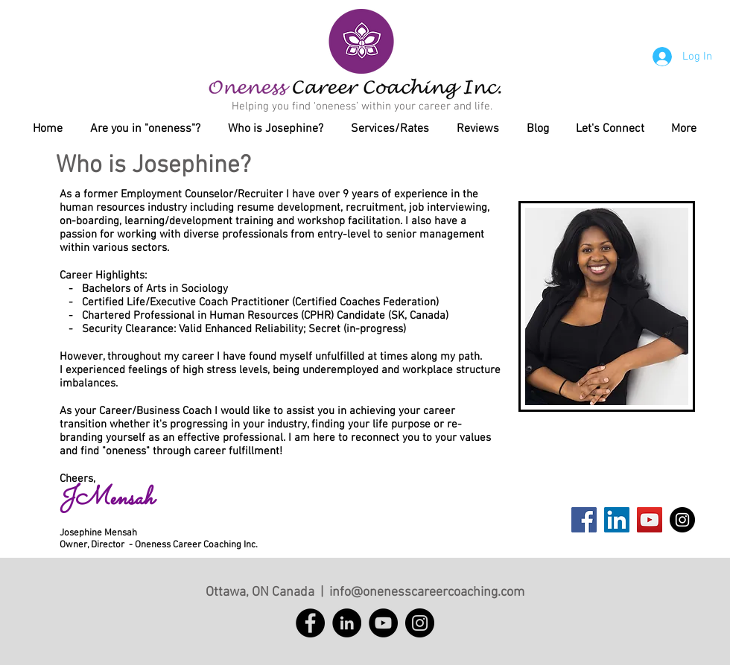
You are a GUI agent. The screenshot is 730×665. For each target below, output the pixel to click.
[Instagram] (419, 622)
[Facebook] (310, 622)
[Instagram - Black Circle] (682, 519)
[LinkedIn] (346, 622)
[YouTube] (383, 622)
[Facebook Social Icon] (584, 519)
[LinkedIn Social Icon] (616, 519)
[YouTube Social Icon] (649, 519)
